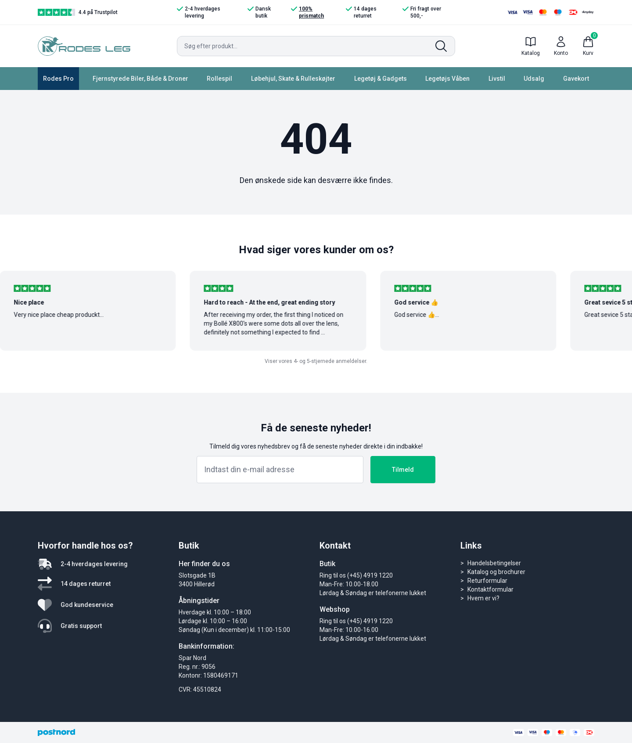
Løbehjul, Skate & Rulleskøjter (293, 78)
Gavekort (576, 78)
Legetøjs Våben (447, 78)
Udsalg (534, 78)
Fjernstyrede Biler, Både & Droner (140, 78)
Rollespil (219, 78)
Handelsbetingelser (494, 563)
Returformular (487, 580)
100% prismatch (307, 12)
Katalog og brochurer (496, 571)
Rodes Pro (58, 78)
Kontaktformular (490, 589)
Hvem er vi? (483, 598)
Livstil (496, 78)
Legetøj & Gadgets (380, 78)
